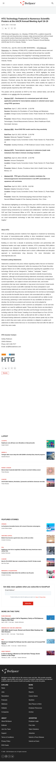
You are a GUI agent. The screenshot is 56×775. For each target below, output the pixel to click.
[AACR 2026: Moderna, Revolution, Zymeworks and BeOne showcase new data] (51, 483)
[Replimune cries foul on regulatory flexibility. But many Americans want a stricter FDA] (51, 551)
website (14, 94)
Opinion (3, 524)
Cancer (3, 479)
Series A (4, 452)
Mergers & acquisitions (9, 570)
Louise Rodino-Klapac (6, 528)
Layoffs (4, 440)
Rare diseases (6, 616)
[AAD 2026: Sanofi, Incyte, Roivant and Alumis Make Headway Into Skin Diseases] (51, 629)
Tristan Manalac (5, 472)
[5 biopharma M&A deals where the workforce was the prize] (51, 574)
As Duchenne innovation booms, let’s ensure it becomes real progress (20, 526)
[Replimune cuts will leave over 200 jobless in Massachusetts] (51, 444)
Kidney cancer (6, 467)
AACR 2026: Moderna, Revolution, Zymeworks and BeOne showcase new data (23, 481)
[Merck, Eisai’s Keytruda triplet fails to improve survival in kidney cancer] (51, 471)
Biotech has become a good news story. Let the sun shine (17, 538)
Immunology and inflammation (11, 628)
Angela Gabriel (4, 445)
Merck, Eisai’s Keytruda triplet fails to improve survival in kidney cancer (21, 470)
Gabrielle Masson (5, 456)
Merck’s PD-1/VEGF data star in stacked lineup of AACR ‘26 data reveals (21, 561)
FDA (2, 547)
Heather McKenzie (5, 553)
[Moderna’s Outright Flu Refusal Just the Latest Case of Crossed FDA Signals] (51, 641)
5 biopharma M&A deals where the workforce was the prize (17, 573)
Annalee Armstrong (6, 540)
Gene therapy (6, 651)
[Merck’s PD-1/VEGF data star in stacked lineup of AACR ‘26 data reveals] (51, 562)
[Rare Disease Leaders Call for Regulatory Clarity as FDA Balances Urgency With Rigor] (51, 617)
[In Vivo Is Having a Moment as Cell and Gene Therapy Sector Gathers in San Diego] (51, 653)
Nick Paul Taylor (5, 563)
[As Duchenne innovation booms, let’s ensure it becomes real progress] (51, 527)
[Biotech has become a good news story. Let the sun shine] (51, 539)
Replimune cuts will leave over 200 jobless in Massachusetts (18, 443)
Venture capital (6, 535)
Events (5, 373)
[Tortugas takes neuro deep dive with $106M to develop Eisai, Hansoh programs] (51, 456)
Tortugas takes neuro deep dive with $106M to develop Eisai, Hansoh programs (23, 454)
